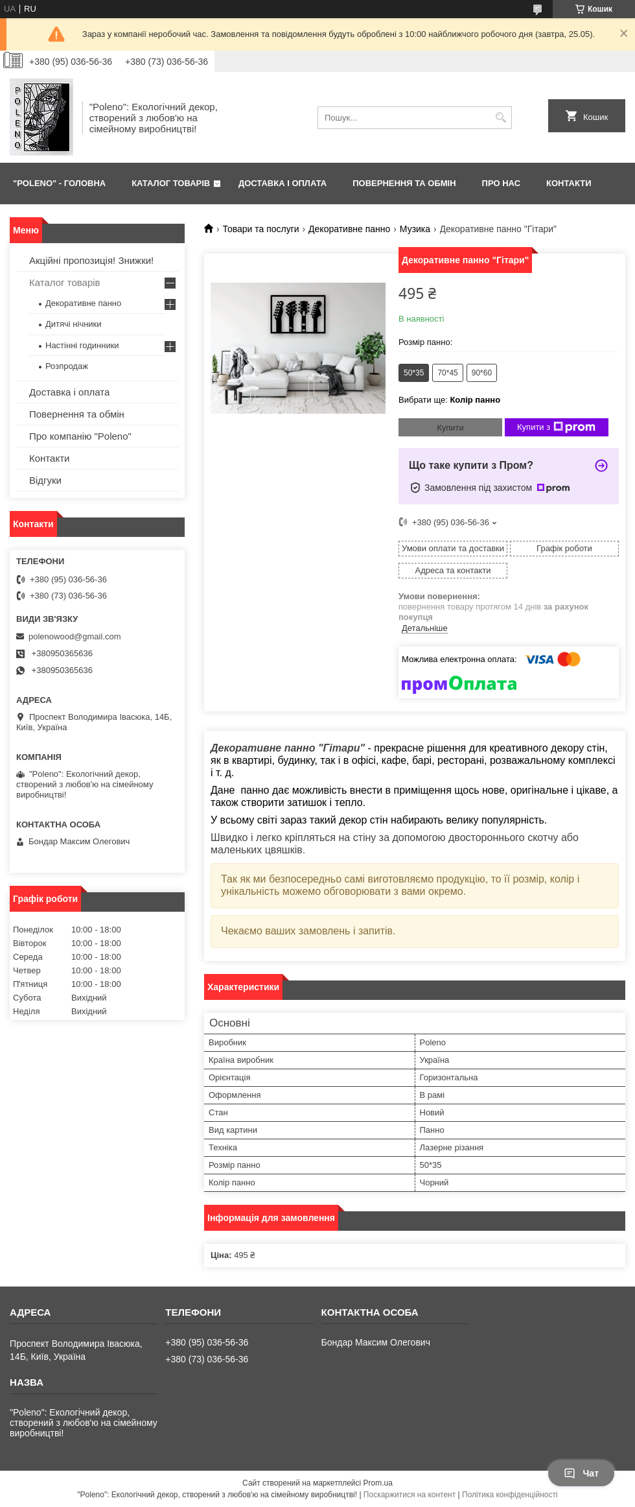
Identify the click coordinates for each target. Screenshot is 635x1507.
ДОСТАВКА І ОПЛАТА (282, 183)
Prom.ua (378, 1483)
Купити (450, 428)
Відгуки (45, 480)
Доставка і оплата (69, 392)
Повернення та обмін (76, 414)
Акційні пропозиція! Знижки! (91, 260)
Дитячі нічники (73, 324)
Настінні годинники (82, 345)
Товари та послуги (260, 229)
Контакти (49, 458)
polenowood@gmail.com (75, 636)
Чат (581, 1473)
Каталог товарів (64, 282)
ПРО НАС (501, 183)
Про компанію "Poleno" (80, 436)
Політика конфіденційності (510, 1494)
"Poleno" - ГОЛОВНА (59, 183)
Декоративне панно (349, 229)
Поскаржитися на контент (410, 1494)
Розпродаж (66, 366)
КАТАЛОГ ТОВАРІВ (171, 183)
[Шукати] (500, 117)
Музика (415, 229)
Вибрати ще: (449, 400)
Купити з (556, 427)
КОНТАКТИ (569, 183)
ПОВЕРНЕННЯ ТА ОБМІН (404, 183)
